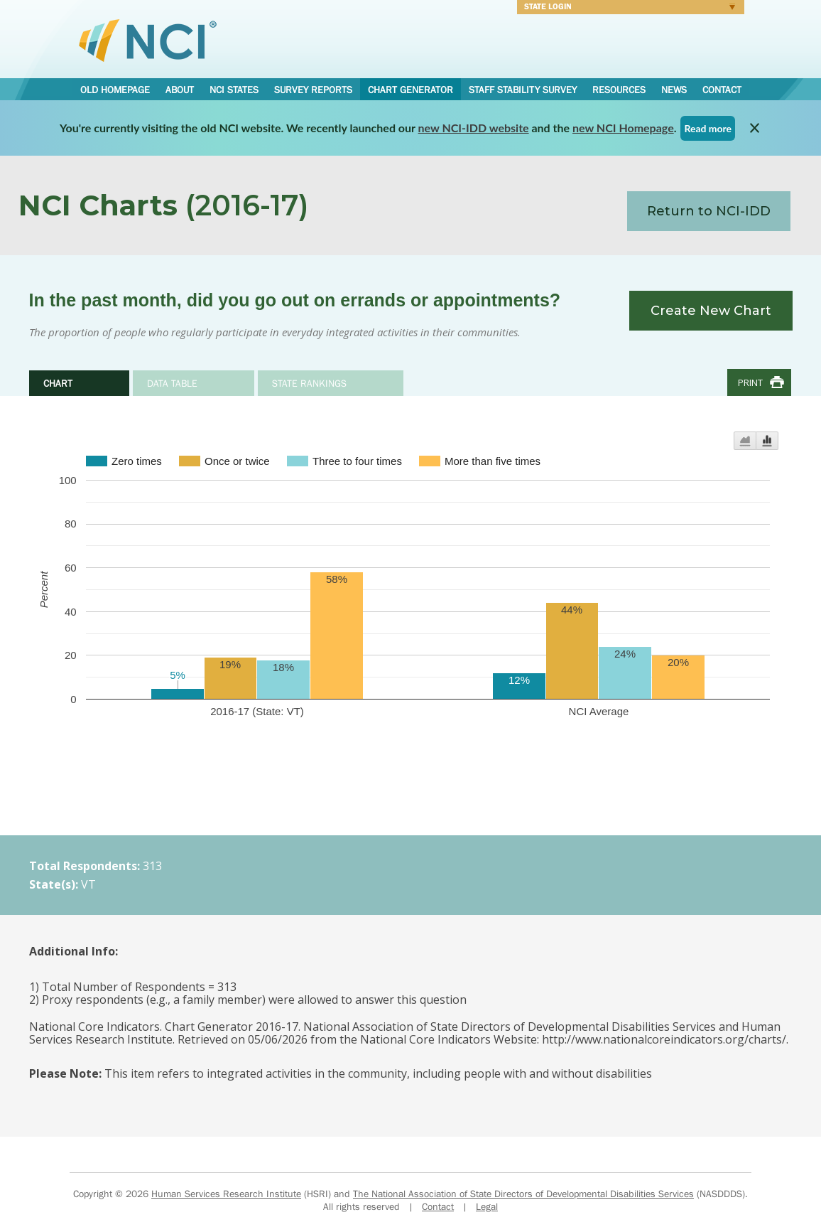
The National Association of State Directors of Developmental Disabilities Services (523, 1193)
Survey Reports (313, 89)
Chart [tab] (57, 383)
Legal (487, 1206)
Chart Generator (410, 89)
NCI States (234, 89)
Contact (721, 89)
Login (626, 8)
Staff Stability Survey (523, 89)
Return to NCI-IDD (709, 211)
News (674, 89)
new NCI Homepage (623, 127)
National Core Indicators (148, 40)
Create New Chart (711, 310)
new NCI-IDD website (473, 127)
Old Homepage (115, 89)
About (179, 89)
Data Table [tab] (172, 383)
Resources (619, 89)
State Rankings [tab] (309, 383)
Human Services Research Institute (226, 1193)
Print (750, 382)
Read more (708, 128)
